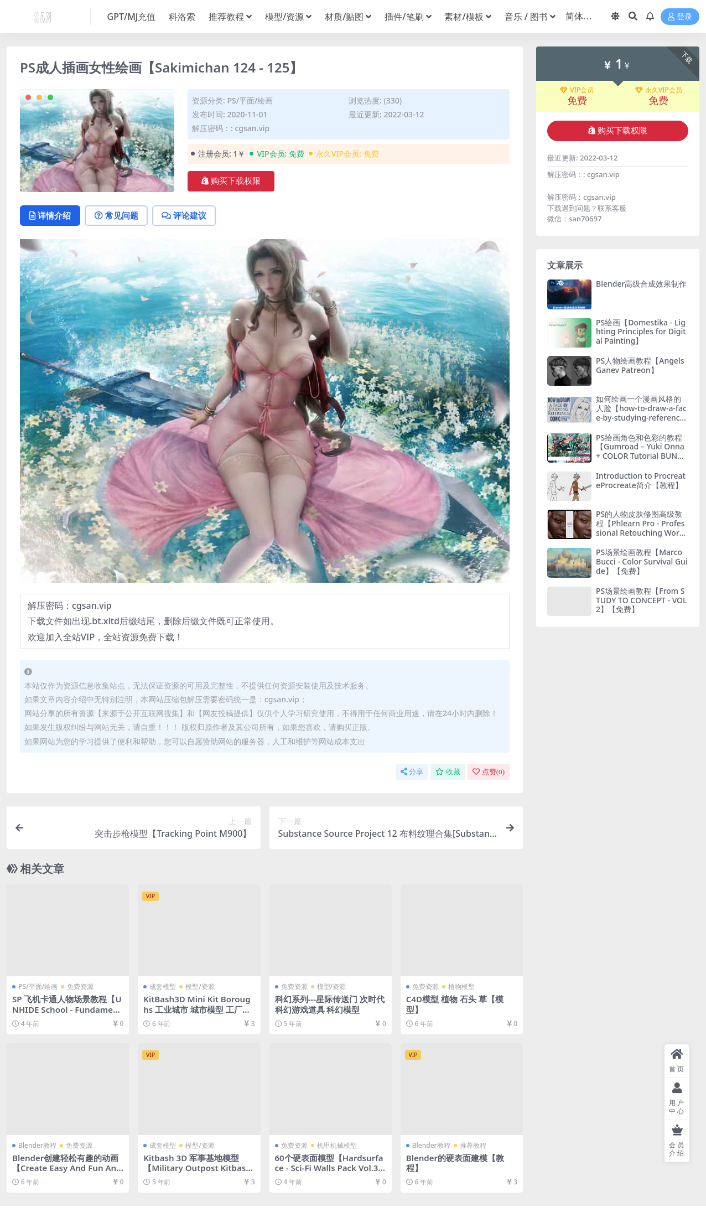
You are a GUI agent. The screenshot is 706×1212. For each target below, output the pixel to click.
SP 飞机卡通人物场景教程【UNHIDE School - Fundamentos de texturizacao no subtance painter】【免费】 (67, 1014)
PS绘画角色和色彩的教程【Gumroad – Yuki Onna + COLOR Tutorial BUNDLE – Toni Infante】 (641, 451)
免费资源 (80, 987)
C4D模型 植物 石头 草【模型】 (454, 1004)
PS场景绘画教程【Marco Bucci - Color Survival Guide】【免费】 (642, 561)
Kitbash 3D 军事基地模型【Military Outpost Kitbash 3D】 (197, 1167)
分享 (412, 772)
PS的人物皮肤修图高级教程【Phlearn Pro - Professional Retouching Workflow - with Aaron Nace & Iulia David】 (641, 532)
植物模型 (461, 987)
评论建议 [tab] (186, 215)
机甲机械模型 (337, 1145)
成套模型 (162, 987)
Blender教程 (37, 1145)
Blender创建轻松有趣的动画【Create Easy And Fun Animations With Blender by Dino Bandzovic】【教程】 (66, 1173)
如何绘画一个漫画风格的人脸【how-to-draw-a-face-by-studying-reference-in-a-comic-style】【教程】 (641, 417)
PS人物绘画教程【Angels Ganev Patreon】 (640, 365)
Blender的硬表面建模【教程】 (455, 1162)
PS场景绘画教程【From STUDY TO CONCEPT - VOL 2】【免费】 (641, 600)
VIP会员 (577, 90)
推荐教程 (473, 1145)
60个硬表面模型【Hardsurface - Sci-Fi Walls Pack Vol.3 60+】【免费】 (330, 1167)
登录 (680, 17)
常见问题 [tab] (117, 215)
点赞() (489, 772)
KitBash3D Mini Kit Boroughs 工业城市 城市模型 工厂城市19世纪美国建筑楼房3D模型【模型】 (197, 1014)
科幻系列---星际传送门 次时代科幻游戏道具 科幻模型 (330, 1004)
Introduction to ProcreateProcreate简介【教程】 (641, 480)
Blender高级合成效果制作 (641, 283)
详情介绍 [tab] (50, 215)
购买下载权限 (231, 181)
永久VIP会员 (658, 90)
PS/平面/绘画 (250, 100)
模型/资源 (200, 987)
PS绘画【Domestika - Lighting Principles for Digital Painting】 (641, 331)
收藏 (447, 772)
